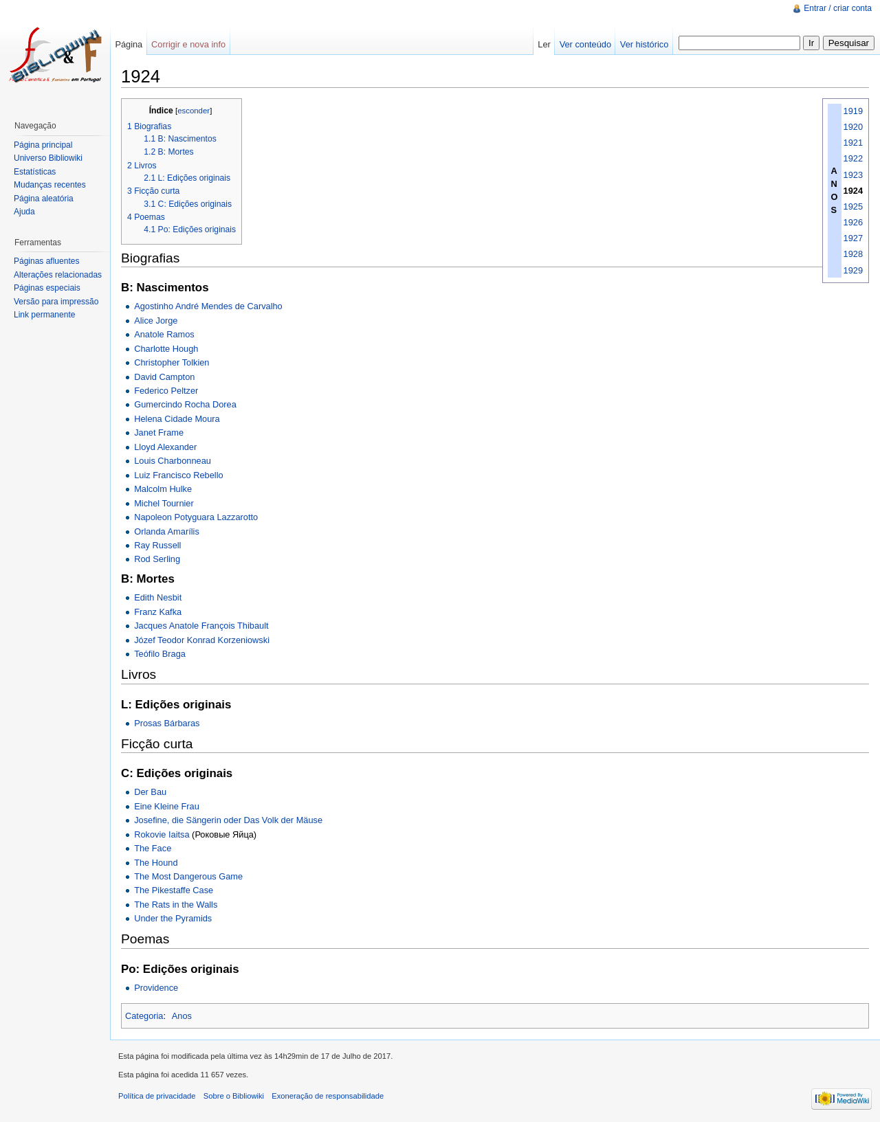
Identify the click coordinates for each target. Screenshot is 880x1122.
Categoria (144, 1016)
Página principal (43, 145)
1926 (853, 222)
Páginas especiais (47, 288)
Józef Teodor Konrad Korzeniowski (202, 640)
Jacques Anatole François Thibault (201, 625)
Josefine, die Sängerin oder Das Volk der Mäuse (228, 820)
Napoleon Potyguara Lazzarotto (196, 517)
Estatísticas (35, 172)
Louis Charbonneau (172, 461)
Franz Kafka (158, 612)
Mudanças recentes (50, 185)
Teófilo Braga (160, 654)
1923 (853, 175)
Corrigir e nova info (188, 44)
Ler (544, 44)
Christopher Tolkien (171, 362)
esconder (193, 110)
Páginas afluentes (46, 261)
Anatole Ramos (164, 334)
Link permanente (44, 314)
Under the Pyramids (173, 918)
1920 (853, 127)
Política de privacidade (157, 1096)
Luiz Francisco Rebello (178, 475)
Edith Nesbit (158, 597)
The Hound (155, 862)
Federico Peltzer (166, 390)
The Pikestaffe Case (173, 890)
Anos (182, 1016)
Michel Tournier (164, 503)
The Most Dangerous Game (188, 876)
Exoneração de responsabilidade (328, 1096)
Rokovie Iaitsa (161, 834)
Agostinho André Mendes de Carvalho (208, 306)
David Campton (164, 377)
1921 (853, 142)
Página (128, 44)
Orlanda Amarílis (166, 531)
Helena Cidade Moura (177, 419)
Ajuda (24, 211)
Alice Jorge (155, 320)
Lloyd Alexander (165, 447)
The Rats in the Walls (175, 904)
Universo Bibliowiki (48, 158)
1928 (853, 254)
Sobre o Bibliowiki (234, 1096)
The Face (152, 848)
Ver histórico (644, 44)
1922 (853, 158)
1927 (853, 238)
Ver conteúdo (585, 44)
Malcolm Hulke (163, 489)
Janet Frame (159, 432)
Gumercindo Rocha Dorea (185, 404)
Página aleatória (44, 198)
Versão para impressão (56, 301)
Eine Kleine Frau (166, 806)
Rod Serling (157, 559)
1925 (853, 206)
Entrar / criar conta (838, 8)
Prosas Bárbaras (166, 723)
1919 (853, 111)
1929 (853, 270)
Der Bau (150, 792)
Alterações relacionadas (58, 275)
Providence (156, 988)
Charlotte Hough (166, 349)
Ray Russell (157, 545)
